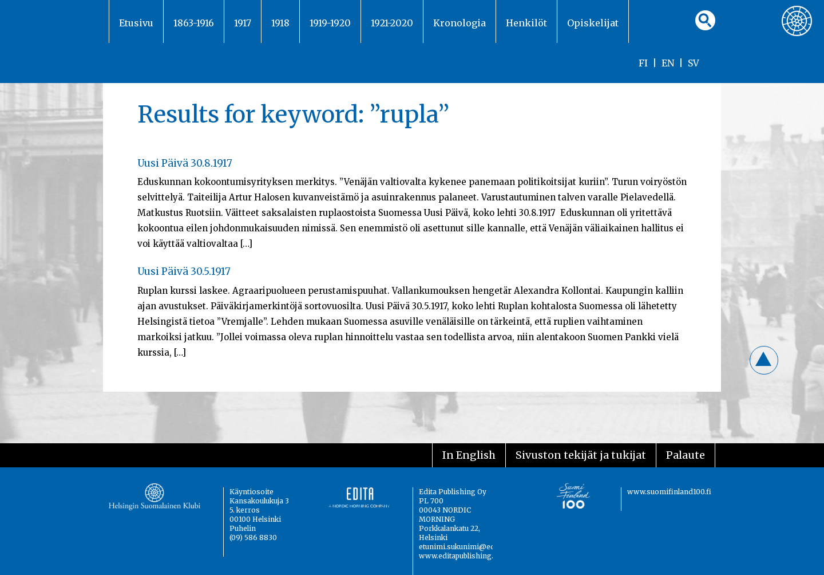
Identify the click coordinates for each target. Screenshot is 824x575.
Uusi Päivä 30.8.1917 (184, 163)
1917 (242, 23)
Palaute (685, 455)
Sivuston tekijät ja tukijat (581, 455)
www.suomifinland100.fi (669, 491)
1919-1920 (330, 23)
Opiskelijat (593, 23)
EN (667, 63)
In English (469, 455)
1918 (280, 23)
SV (693, 63)
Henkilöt (526, 23)
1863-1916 (193, 23)
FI (643, 63)
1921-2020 (392, 23)
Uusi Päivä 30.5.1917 (184, 271)
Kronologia (459, 23)
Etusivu (136, 23)
